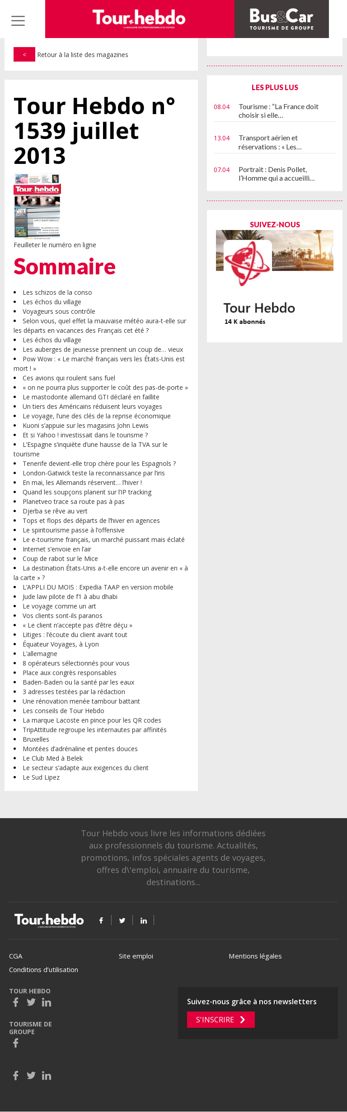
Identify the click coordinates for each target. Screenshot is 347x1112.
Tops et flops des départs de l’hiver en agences (91, 520)
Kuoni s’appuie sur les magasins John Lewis (86, 425)
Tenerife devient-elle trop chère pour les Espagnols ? (99, 463)
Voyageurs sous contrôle (59, 311)
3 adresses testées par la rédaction (74, 691)
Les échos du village (52, 301)
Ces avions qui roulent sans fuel (69, 378)
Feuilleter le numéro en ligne (55, 244)
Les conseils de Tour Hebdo (63, 710)
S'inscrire (215, 1020)
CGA (15, 955)
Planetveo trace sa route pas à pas (74, 501)
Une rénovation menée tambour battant (81, 701)
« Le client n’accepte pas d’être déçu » (77, 625)
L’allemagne (40, 653)
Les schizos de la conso (57, 292)
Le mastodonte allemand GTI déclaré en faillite (91, 397)
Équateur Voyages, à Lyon (61, 644)
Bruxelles (36, 739)
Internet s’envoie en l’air (57, 549)
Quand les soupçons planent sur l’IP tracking (87, 492)
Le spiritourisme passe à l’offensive (74, 530)
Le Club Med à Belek (53, 758)
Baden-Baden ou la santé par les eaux (78, 682)
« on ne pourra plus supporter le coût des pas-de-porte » (105, 387)
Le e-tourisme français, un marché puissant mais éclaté (104, 539)
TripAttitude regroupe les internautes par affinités (95, 729)
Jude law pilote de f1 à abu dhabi (70, 596)
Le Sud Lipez (41, 777)
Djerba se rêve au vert (55, 511)
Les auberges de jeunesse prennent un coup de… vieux (103, 349)
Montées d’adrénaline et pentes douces (80, 748)
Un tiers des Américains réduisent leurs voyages (92, 406)
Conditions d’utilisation (43, 969)
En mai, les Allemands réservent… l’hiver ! (82, 482)
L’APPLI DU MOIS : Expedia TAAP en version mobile (98, 587)
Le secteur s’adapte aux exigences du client (86, 767)
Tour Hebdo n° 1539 (94, 130)
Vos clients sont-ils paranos (63, 615)
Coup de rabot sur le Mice (60, 558)
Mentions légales (255, 955)
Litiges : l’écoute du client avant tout (75, 634)
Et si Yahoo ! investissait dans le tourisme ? (85, 435)
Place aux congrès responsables (70, 672)
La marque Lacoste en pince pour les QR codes (92, 720)
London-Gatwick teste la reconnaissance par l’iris (94, 473)
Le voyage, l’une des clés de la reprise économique (97, 416)
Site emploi (136, 955)
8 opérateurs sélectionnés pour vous (76, 663)
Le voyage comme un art (59, 606)
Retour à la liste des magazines (71, 54)
